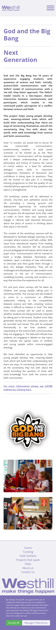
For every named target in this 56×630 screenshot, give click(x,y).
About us (28, 568)
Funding (28, 552)
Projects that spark (28, 560)
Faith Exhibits (28, 556)
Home (28, 548)
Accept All (13, 622)
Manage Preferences (36, 622)
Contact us (28, 572)
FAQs (28, 564)
